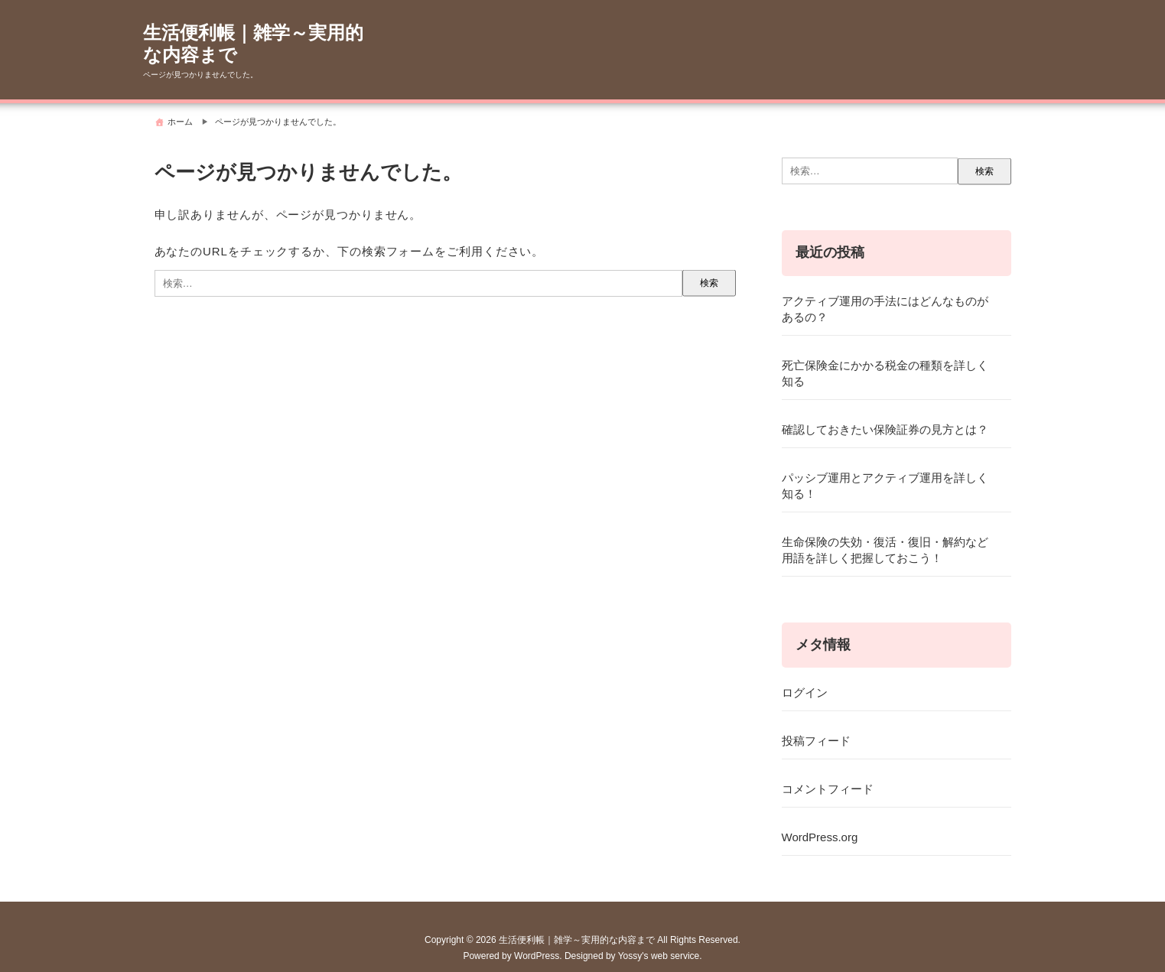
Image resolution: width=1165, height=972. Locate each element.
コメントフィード (828, 788)
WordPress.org (820, 837)
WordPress (536, 956)
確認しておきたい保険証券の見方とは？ (885, 429)
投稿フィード (816, 740)
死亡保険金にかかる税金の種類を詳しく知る (885, 373)
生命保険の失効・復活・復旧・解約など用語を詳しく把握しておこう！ (885, 549)
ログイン (805, 692)
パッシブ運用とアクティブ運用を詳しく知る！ (885, 485)
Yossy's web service (659, 956)
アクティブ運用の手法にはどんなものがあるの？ (885, 308)
